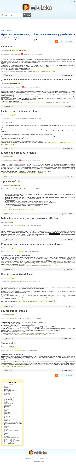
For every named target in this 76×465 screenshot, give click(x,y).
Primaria (6, 386)
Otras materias (8, 399)
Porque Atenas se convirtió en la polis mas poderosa (31, 244)
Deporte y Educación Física (17, 50)
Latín (5, 427)
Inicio (2, 30)
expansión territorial (42, 287)
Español (6, 426)
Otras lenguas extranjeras (11, 430)
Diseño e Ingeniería (9, 439)
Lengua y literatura (15, 83)
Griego (11, 248)
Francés (6, 425)
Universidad (7, 392)
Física (11, 156)
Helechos (12, 362)
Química (6, 409)
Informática (7, 413)
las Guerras (22, 264)
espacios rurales (24, 287)
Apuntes (8, 30)
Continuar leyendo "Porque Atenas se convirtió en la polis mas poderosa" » (32, 265)
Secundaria (7, 387)
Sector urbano (5, 294)
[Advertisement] (38, 24)
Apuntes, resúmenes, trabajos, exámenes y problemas (38, 34)
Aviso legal (41, 458)
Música (6, 435)
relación (25, 194)
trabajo (10, 328)
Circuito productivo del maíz (17, 274)
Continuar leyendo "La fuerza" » (45, 71)
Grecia (26, 257)
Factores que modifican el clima (19, 111)
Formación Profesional (10, 390)
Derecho (12, 314)
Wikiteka (28, 458)
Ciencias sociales (9, 418)
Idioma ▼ (72, 1)
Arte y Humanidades (9, 443)
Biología (11, 347)
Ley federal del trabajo (14, 310)
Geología (6, 433)
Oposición (7, 393)
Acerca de (34, 458)
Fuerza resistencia (6, 71)
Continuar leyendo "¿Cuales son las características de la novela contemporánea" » (35, 102)
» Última (70, 41)
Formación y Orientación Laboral (13, 423)
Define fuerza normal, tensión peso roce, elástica (29, 218)
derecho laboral (23, 327)
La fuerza (6, 46)
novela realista (32, 99)
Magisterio (7, 420)
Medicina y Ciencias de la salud (12, 422)
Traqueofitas (8, 343)
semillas (3, 359)
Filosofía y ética (8, 403)
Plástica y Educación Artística (12, 440)
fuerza (61, 164)
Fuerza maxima (5, 68)
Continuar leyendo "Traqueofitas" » (15, 366)
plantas (20, 356)
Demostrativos (10, 194)
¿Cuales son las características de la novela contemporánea (36, 79)
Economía (7, 416)
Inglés (6, 410)
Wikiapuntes (37, 461)
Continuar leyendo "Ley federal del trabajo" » (31, 334)
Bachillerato (7, 389)
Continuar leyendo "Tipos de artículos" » (18, 209)
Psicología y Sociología (10, 442)
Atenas (48, 260)
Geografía (12, 115)
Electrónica (7, 415)
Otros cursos (7, 395)
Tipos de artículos (11, 181)
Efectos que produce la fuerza (18, 152)
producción (27, 291)
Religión (6, 436)
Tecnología (7, 432)
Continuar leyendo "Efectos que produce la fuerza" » (23, 173)
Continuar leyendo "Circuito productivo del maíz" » (37, 301)
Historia (6, 402)
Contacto (47, 458)
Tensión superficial (54, 234)
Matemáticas (7, 405)
